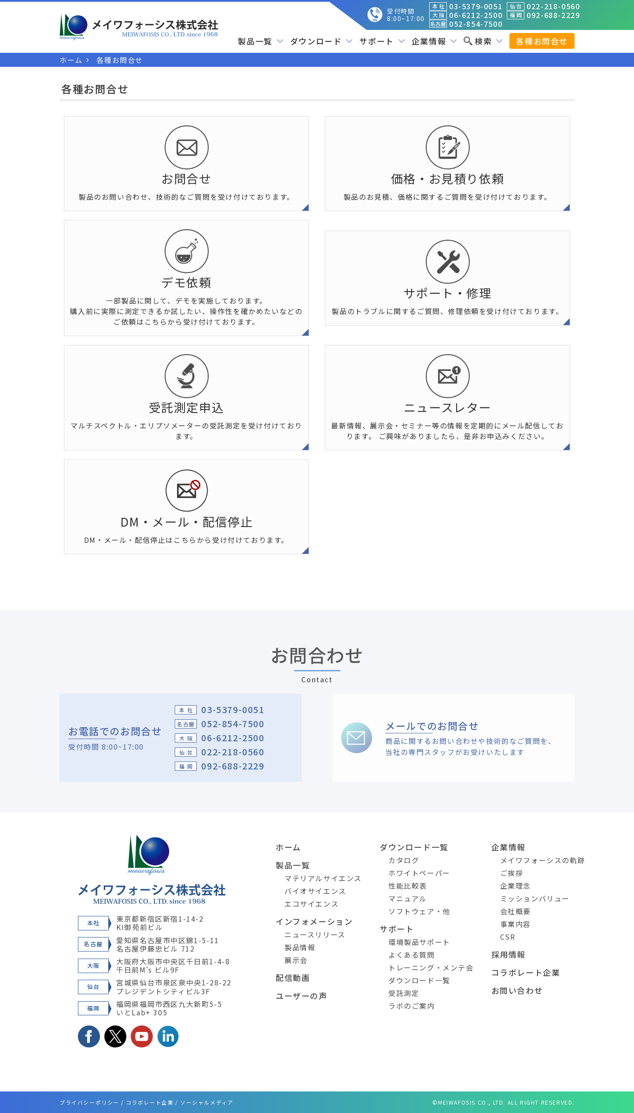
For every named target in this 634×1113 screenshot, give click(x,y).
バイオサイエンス (315, 891)
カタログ (403, 860)
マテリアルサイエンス (323, 878)
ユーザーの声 (302, 995)
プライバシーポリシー (89, 1102)
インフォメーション (314, 921)
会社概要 (515, 911)
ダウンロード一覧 (414, 847)
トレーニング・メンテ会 (431, 967)
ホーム (288, 847)
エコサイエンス (311, 903)
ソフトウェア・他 (419, 911)
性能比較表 (407, 885)
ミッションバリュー (535, 898)
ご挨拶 (511, 873)
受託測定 (403, 993)
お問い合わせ (517, 990)
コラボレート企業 (525, 972)
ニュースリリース (315, 934)
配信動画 (293, 977)
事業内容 (515, 924)
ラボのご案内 (411, 1005)
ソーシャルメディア (206, 1102)
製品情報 (299, 947)
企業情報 (434, 41)
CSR (508, 936)
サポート (382, 41)
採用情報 (508, 954)
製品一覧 (260, 41)
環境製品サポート (419, 942)
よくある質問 (411, 954)
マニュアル (407, 898)
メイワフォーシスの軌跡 (543, 860)
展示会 (296, 960)
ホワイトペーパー (419, 873)
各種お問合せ (542, 41)
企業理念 (515, 885)
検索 (483, 41)
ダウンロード (321, 41)
